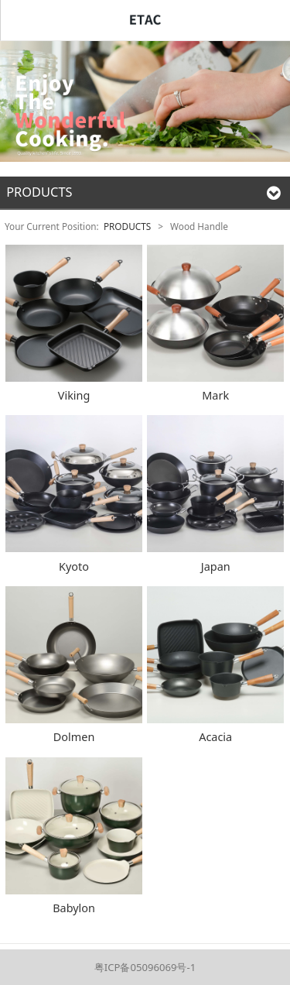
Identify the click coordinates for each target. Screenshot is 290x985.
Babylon (74, 908)
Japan (215, 566)
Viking (74, 395)
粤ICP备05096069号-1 (145, 967)
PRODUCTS (127, 226)
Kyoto (74, 566)
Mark (215, 395)
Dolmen (74, 736)
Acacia (215, 736)
